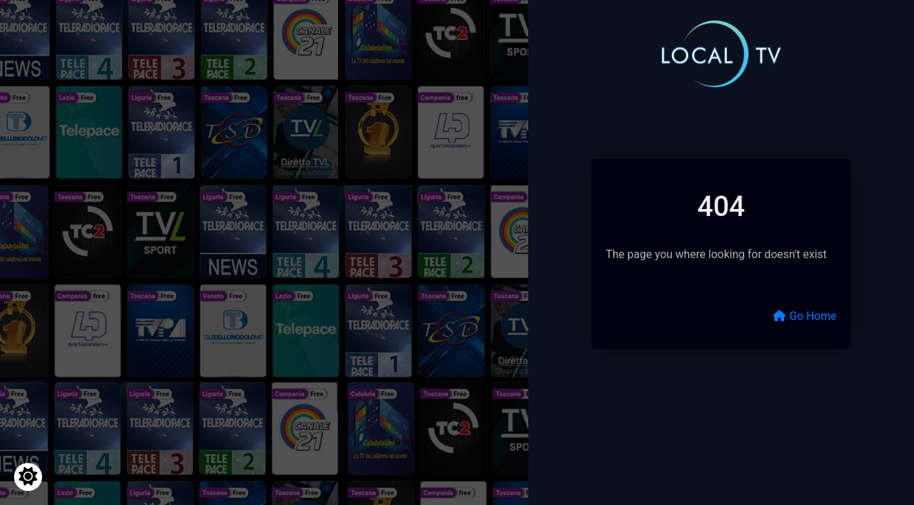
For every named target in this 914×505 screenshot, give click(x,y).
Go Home (804, 316)
